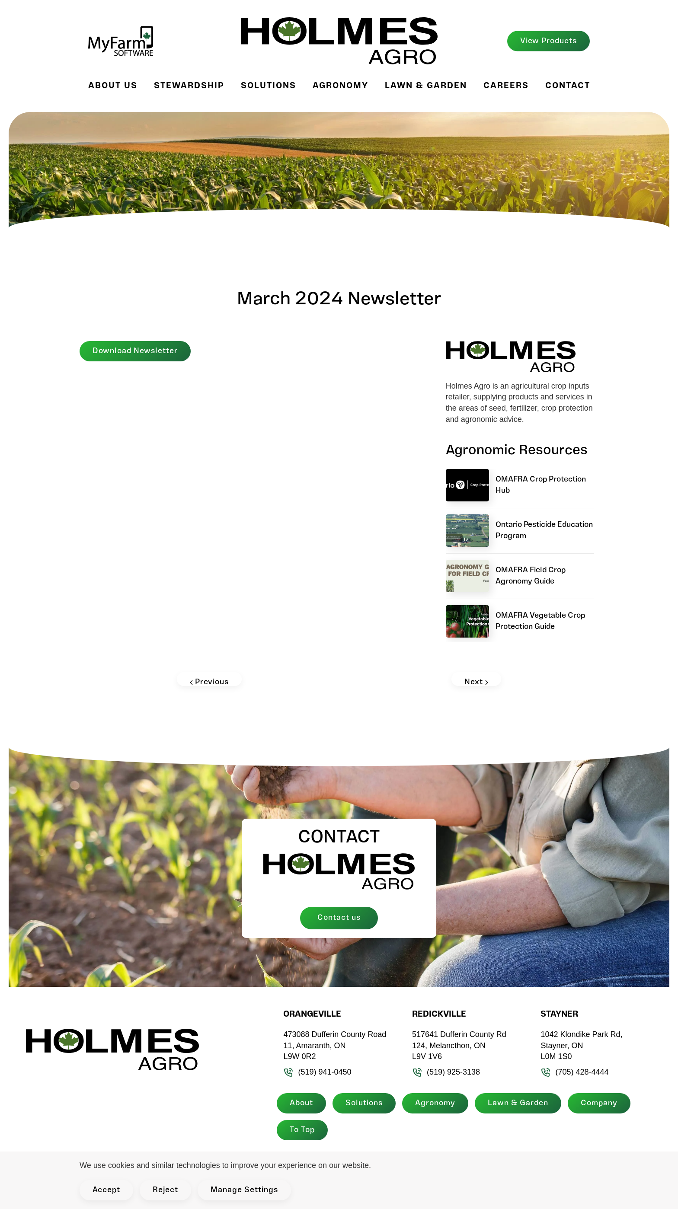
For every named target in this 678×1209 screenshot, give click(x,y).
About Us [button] (113, 86)
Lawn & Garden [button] (426, 86)
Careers (506, 86)
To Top (300, 1130)
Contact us (339, 918)
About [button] (299, 1103)
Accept (106, 1190)
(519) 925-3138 (443, 1072)
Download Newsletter (135, 351)
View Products (548, 41)
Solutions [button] (268, 86)
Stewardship (189, 86)
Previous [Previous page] (209, 682)
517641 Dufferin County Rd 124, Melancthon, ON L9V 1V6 (456, 1045)
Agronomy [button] (340, 86)
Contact (567, 86)
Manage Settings (244, 1190)
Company (597, 1103)
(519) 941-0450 (315, 1072)
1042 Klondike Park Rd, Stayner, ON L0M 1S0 (579, 1045)
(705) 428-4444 (572, 1072)
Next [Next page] (476, 682)
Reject (165, 1190)
